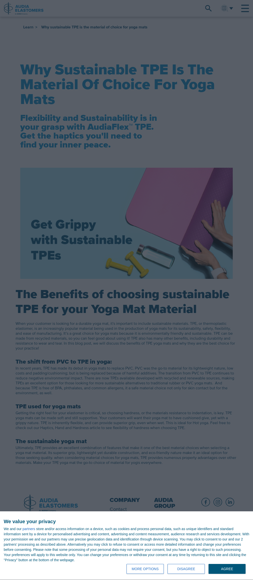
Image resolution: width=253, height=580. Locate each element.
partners (28, 529)
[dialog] (126, 546)
